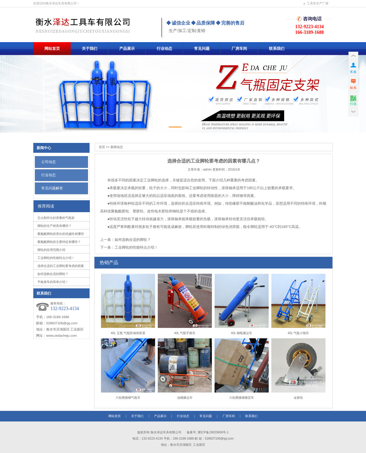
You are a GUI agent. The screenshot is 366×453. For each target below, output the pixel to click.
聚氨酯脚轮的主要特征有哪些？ (59, 242)
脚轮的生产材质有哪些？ (54, 226)
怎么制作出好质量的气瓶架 (56, 218)
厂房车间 (239, 49)
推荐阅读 (46, 206)
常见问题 (202, 49)
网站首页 (52, 49)
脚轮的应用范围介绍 (51, 250)
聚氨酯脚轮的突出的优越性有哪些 (60, 234)
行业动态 (164, 49)
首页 (102, 147)
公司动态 (48, 162)
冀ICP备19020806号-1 (213, 432)
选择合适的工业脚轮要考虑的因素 (60, 266)
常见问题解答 (52, 188)
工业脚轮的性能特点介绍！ (56, 258)
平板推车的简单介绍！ (52, 282)
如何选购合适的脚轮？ (52, 274)
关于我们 (89, 49)
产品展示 (127, 49)
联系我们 (276, 49)
